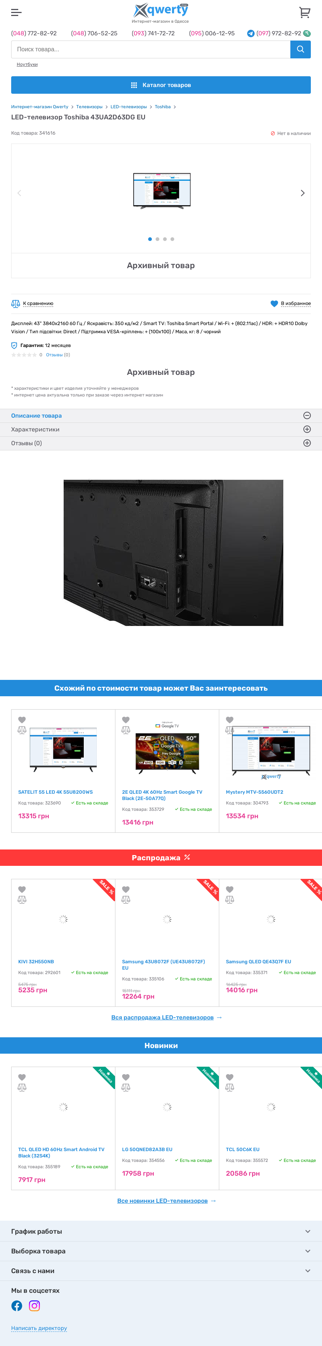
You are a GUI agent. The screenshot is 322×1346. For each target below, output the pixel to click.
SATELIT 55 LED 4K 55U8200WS (55, 792)
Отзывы (54, 355)
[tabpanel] (161, 191)
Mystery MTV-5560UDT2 (254, 792)
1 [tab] (150, 239)
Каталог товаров (161, 85)
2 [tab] (157, 239)
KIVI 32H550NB (36, 961)
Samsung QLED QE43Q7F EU (258, 961)
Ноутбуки (27, 64)
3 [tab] (165, 239)
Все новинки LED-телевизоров (166, 1201)
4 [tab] (172, 239)
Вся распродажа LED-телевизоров (166, 1018)
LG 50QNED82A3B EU (147, 1149)
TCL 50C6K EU (242, 1149)
